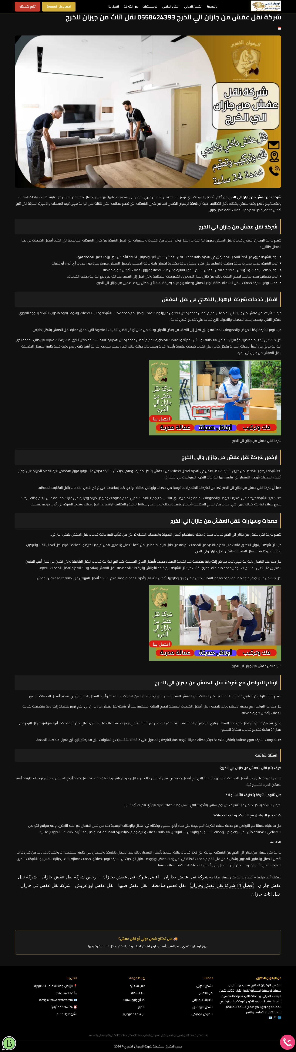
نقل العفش (206, 993)
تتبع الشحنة (138, 993)
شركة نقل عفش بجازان (186, 877)
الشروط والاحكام (67, 1014)
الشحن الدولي (193, 6)
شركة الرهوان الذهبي (183, 203)
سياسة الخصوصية (134, 1014)
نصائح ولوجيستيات (134, 1000)
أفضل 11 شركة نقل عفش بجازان (222, 885)
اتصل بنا (113, 6)
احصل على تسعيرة (59, 6)
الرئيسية (212, 6)
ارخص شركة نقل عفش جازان (70, 877)
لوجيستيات (150, 6)
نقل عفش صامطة (169, 885)
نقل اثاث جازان (265, 894)
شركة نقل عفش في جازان (45, 885)
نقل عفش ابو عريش (94, 885)
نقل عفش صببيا (132, 885)
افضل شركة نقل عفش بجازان (232, 877)
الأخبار (141, 1007)
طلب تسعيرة (137, 986)
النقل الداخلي (171, 6)
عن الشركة (131, 6)
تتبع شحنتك (27, 6)
